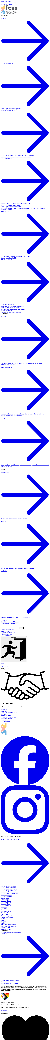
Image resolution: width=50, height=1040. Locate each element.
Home (2, 663)
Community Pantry (6, 108)
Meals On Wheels (5, 307)
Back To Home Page (6, 721)
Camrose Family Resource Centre (9, 256)
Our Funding (16, 980)
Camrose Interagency (6, 205)
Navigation (3, 209)
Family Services (5, 631)
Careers (19, 932)
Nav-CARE (4, 310)
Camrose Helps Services (7, 629)
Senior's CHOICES (6, 312)
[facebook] (25, 784)
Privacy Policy (4, 1010)
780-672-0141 (10, 4)
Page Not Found (5, 666)
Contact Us (4, 4)
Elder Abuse (4, 304)
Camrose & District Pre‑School (9, 155)
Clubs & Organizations (7, 622)
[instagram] (25, 833)
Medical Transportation (7, 309)
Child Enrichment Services (8, 632)
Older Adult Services (6, 634)
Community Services (6, 635)
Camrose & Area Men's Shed (8, 203)
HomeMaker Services (6, 306)
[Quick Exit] (14, 649)
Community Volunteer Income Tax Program (12, 208)
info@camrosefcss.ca (6, 839)
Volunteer (3, 932)
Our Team (10, 980)
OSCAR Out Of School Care (8, 157)
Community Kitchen (6, 206)
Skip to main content (6, 1)
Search (2, 628)
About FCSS (4, 980)
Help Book (16, 622)
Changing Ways (5, 258)
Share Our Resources (11, 932)
